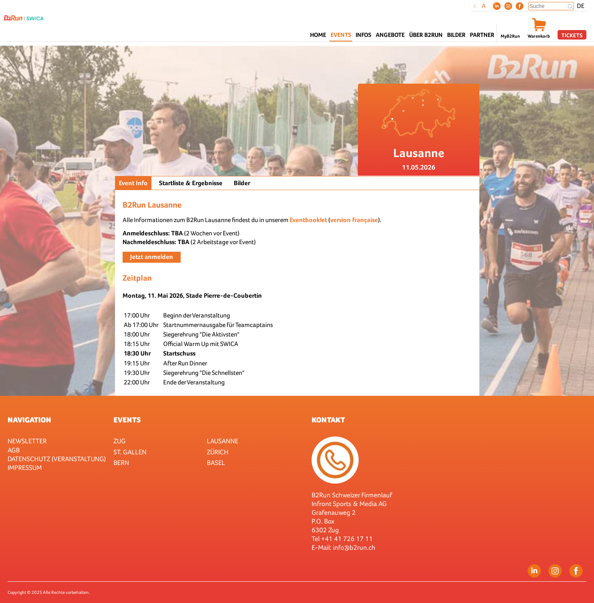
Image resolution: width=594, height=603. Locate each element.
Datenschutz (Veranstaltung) (57, 459)
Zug (119, 441)
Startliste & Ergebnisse (190, 183)
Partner (482, 34)
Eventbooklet (308, 220)
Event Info (133, 183)
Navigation (29, 419)
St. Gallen (130, 452)
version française (354, 220)
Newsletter (27, 441)
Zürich (217, 452)
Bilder (456, 34)
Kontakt (328, 419)
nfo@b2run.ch (354, 547)
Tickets (572, 35)
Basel (216, 463)
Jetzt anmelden (151, 256)
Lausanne (222, 441)
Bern (121, 463)
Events (127, 419)
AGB (14, 450)
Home (318, 34)
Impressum (25, 467)
